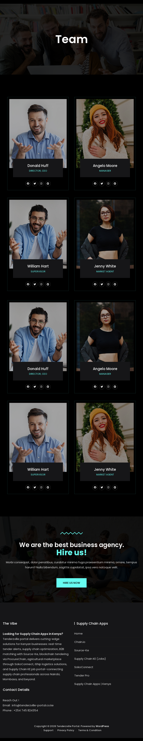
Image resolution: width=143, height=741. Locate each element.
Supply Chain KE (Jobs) (90, 662)
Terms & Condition (89, 733)
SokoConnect (83, 670)
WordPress (102, 729)
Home (78, 637)
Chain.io (79, 645)
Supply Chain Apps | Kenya (92, 687)
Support (48, 733)
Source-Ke (81, 653)
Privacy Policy (65, 733)
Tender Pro (81, 679)
